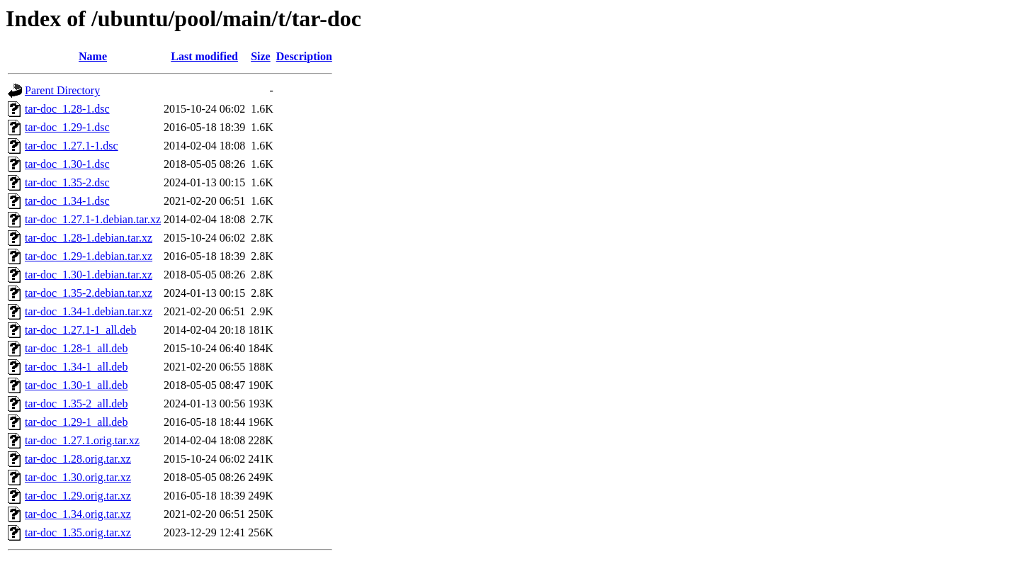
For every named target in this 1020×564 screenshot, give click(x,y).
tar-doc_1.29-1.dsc (67, 127)
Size (261, 56)
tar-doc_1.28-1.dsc (67, 109)
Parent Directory (62, 90)
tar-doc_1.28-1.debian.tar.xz (88, 238)
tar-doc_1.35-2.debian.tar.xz (88, 293)
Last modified (204, 56)
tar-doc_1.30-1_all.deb (76, 385)
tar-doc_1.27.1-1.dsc (71, 146)
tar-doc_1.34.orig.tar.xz (78, 514)
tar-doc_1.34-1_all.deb (76, 367)
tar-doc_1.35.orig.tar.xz (78, 532)
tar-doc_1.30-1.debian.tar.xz (88, 275)
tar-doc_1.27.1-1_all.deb (80, 330)
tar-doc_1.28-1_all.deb (76, 348)
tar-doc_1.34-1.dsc (67, 201)
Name (93, 56)
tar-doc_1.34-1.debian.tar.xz (88, 311)
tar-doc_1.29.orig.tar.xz (78, 496)
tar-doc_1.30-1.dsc (67, 164)
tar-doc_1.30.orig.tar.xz (78, 477)
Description (304, 56)
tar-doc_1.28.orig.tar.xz (78, 459)
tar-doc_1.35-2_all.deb (76, 403)
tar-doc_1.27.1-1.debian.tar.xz (93, 219)
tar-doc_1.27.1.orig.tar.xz (82, 440)
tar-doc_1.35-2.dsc (67, 182)
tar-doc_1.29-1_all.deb (76, 422)
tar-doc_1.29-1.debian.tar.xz (88, 256)
